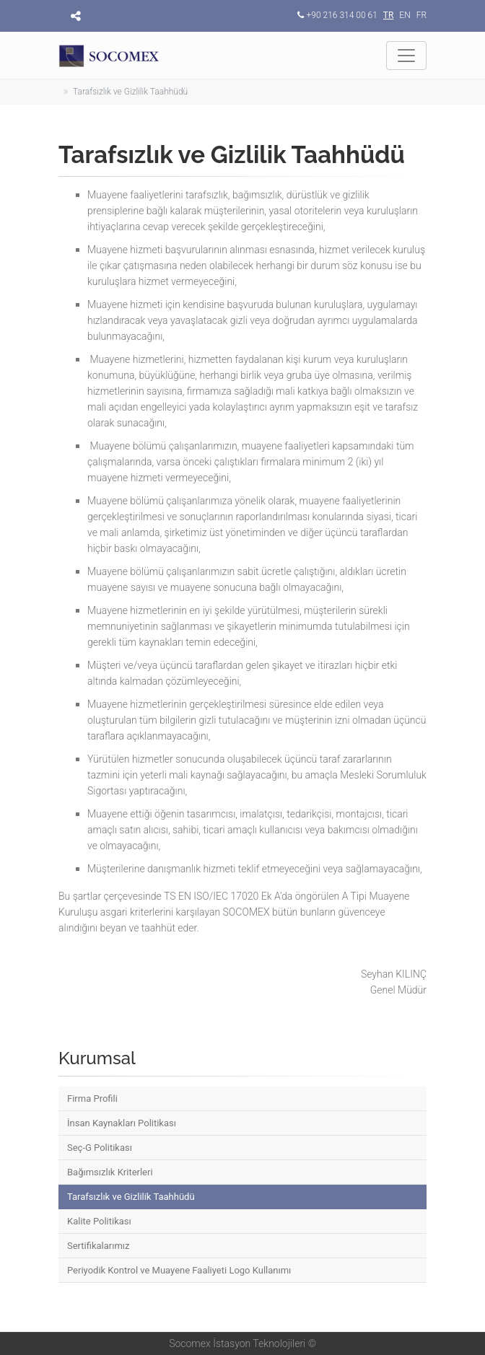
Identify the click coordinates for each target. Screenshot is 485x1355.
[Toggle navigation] (406, 55)
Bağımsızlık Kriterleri (110, 1172)
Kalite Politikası (99, 1221)
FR (421, 15)
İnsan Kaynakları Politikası (121, 1123)
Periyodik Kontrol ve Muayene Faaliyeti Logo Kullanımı (179, 1270)
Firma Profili (92, 1098)
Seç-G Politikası (99, 1147)
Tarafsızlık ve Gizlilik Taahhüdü (131, 1196)
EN (404, 15)
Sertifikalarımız (98, 1245)
